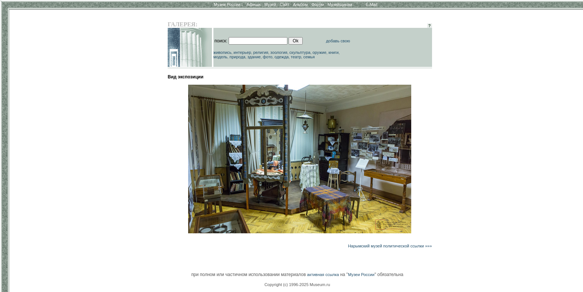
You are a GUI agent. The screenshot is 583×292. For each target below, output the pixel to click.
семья (309, 57)
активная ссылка (323, 274)
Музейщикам (340, 4)
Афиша (254, 4)
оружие (319, 52)
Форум (317, 4)
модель (220, 57)
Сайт (284, 4)
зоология (278, 52)
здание (254, 57)
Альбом (300, 4)
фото (268, 57)
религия (260, 52)
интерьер (242, 52)
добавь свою (338, 41)
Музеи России (228, 4)
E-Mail (371, 4)
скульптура (299, 52)
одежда (281, 57)
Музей (270, 4)
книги (333, 52)
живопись (222, 52)
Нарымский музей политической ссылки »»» (390, 246)
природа (237, 57)
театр (296, 57)
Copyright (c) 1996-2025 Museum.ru (297, 284)
